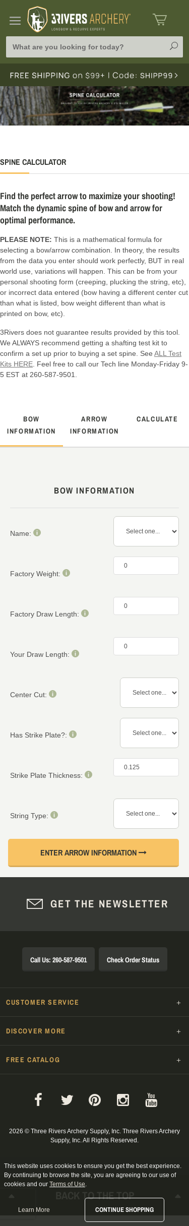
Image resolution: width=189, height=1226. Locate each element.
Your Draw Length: (44, 654)
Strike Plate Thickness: (51, 775)
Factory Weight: (40, 573)
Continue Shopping (124, 1209)
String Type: (34, 815)
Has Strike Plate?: (43, 734)
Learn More (34, 1209)
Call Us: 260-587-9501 (58, 959)
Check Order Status (133, 959)
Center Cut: (33, 694)
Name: (25, 533)
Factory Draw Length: (49, 613)
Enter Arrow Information (93, 852)
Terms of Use (67, 1184)
